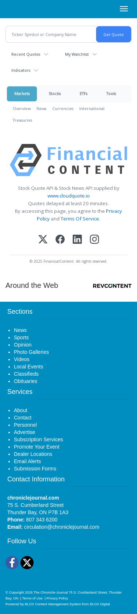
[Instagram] (94, 240)
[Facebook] (60, 240)
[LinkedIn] (77, 240)
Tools (111, 93)
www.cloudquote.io (68, 195)
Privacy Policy (57, 598)
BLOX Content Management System (53, 604)
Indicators (20, 70)
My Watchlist (77, 54)
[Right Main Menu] (124, 9)
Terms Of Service (80, 218)
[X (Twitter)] (42, 240)
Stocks (55, 93)
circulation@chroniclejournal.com (61, 527)
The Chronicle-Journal (51, 592)
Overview (22, 108)
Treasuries (22, 120)
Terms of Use (32, 598)
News (41, 108)
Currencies (62, 108)
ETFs (83, 93)
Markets (22, 93)
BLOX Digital (100, 604)
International (91, 108)
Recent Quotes (25, 54)
